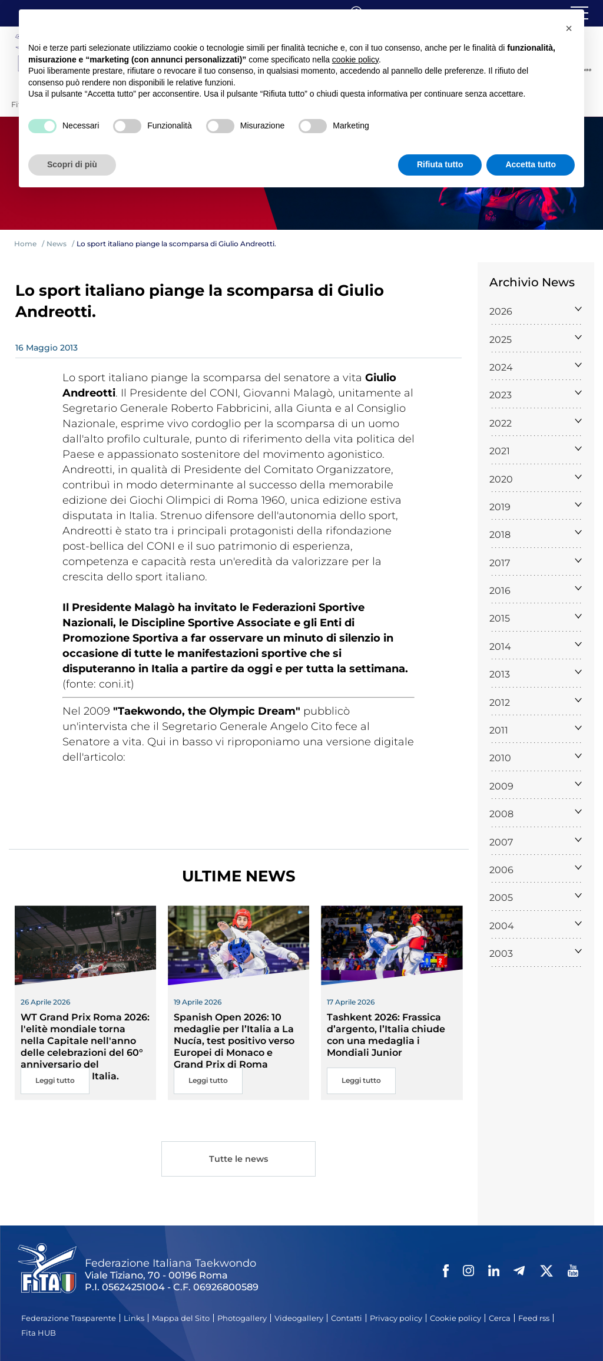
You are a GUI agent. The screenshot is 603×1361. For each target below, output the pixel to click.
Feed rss (533, 1318)
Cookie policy (455, 1318)
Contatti (346, 1318)
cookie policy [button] (355, 59)
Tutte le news (238, 1159)
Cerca (500, 1318)
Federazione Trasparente (68, 1318)
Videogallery (298, 1318)
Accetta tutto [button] (530, 164)
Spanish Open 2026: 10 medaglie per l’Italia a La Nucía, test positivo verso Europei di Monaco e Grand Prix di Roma (234, 1041)
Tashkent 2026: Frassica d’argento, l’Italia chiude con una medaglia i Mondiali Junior (386, 1035)
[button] (568, 28)
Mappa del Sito (181, 1318)
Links (134, 1318)
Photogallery (242, 1318)
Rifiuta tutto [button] (440, 164)
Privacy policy (396, 1318)
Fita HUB (38, 1333)
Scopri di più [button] (72, 164)
